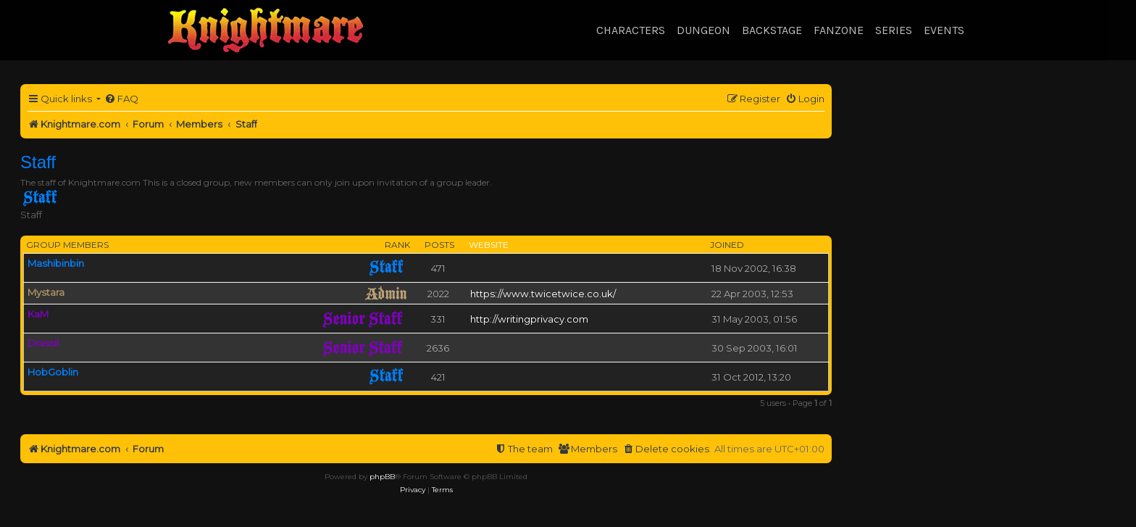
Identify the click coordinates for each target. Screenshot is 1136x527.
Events (944, 30)
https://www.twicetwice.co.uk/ (543, 293)
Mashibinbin (56, 263)
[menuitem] (121, 98)
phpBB (382, 476)
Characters (630, 30)
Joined (727, 244)
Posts (439, 244)
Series (893, 30)
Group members (67, 244)
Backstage (772, 30)
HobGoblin (53, 372)
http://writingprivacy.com (529, 319)
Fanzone (839, 30)
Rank (397, 244)
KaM (38, 314)
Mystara (46, 292)
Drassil (43, 343)
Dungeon (703, 30)
